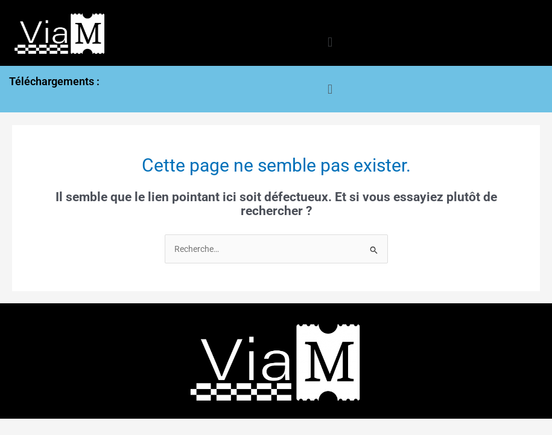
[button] (330, 42)
